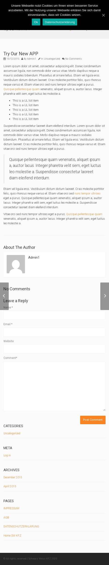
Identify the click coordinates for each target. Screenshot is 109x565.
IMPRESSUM (11, 508)
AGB (6, 517)
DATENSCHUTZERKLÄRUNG (21, 526)
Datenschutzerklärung (60, 22)
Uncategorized (52, 58)
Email (7, 324)
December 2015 (12, 477)
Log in (7, 455)
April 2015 (9, 486)
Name (8, 307)
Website (8, 341)
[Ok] (103, 15)
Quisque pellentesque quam (21, 89)
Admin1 (31, 58)
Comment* (10, 358)
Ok (36, 22)
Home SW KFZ (12, 535)
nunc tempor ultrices (87, 193)
